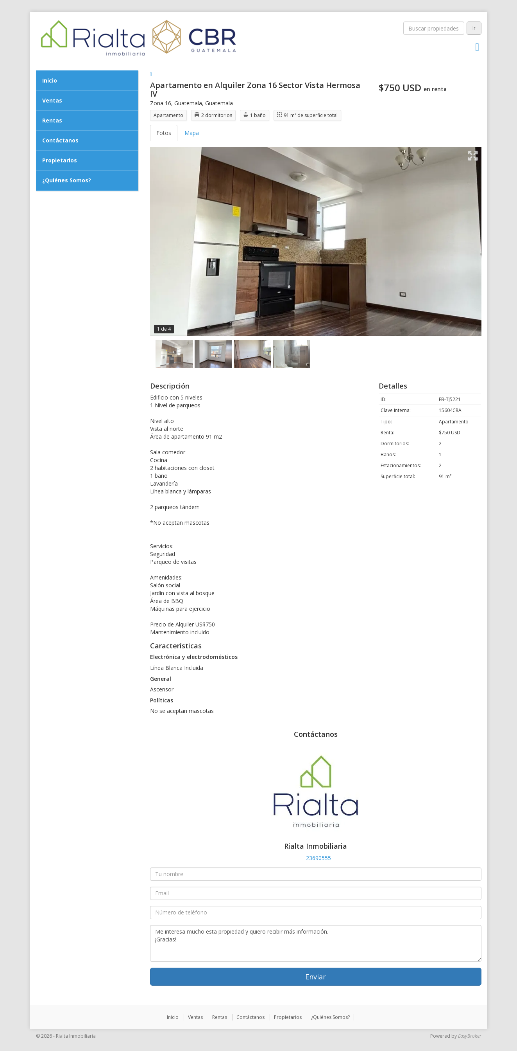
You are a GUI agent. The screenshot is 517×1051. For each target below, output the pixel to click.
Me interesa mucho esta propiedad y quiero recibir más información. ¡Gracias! (315, 943)
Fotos (163, 133)
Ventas (52, 100)
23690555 (318, 858)
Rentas (52, 120)
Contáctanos (60, 140)
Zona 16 (160, 103)
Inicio (49, 80)
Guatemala (188, 103)
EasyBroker (469, 1036)
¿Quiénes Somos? (66, 180)
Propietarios (59, 160)
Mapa (191, 133)
